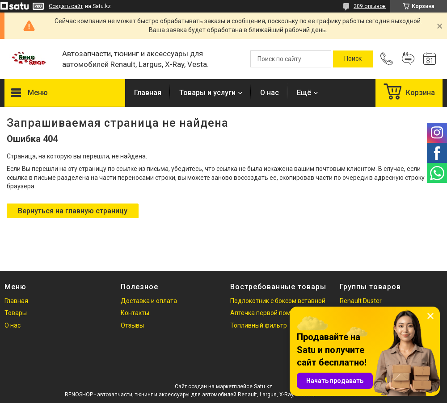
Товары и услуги (207, 92)
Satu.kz (263, 386)
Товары (15, 312)
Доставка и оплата (149, 300)
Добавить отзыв (408, 59)
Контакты (135, 312)
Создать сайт (66, 6)
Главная (147, 92)
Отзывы (132, 325)
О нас (269, 92)
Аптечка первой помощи (266, 312)
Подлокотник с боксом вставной (277, 300)
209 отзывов (370, 6)
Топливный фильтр (258, 325)
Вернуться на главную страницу (72, 211)
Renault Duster (361, 300)
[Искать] (353, 58)
